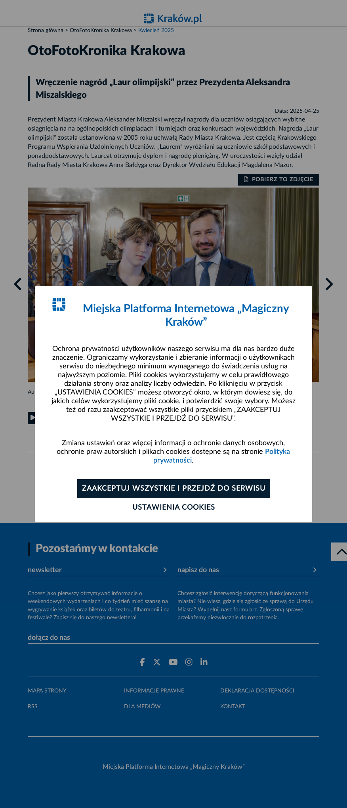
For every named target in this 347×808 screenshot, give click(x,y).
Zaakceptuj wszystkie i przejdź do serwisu (173, 488)
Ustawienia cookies (173, 507)
